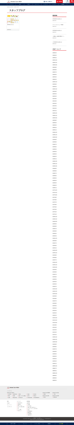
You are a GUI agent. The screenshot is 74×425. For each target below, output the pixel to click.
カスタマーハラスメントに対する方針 (32, 409)
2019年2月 (55, 157)
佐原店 (45, 395)
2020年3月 (55, 126)
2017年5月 (55, 208)
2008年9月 (55, 376)
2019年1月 (55, 160)
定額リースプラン (20, 406)
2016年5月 (55, 234)
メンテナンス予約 (37, 423)
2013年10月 (55, 268)
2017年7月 (55, 203)
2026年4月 (55, 54)
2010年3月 (55, 359)
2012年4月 (55, 309)
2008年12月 (55, 374)
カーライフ (54, 4)
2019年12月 (55, 133)
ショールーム (11, 4)
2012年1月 (55, 316)
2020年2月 (55, 128)
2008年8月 (55, 379)
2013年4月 (55, 282)
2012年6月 (55, 304)
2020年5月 (55, 123)
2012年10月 (55, 294)
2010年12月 (55, 338)
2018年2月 (55, 186)
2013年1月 (55, 287)
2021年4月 (55, 104)
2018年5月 (55, 179)
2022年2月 (55, 97)
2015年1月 (55, 249)
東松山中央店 (15, 398)
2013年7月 (55, 275)
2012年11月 (55, 292)
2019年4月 (55, 152)
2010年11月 (55, 340)
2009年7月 (55, 369)
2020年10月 (55, 119)
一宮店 (54, 395)
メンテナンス (45, 4)
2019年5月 (55, 150)
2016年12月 (55, 217)
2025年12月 (55, 61)
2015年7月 (55, 244)
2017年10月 (55, 196)
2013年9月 (55, 270)
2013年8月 (55, 273)
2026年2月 (55, 58)
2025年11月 (55, 63)
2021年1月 (55, 111)
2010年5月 (55, 355)
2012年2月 (55, 314)
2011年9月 (55, 326)
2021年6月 (55, 99)
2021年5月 (55, 102)
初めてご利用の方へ (48, 1)
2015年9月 (55, 241)
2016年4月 (55, 237)
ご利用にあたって (30, 416)
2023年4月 (55, 87)
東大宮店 (35, 395)
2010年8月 (55, 347)
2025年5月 (55, 75)
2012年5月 (55, 306)
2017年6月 (55, 205)
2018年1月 (55, 188)
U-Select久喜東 (30, 398)
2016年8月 (55, 227)
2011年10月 (55, 323)
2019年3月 (55, 155)
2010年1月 (55, 364)
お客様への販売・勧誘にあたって (32, 408)
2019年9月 (55, 140)
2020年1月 (55, 131)
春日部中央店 (15, 395)
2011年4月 (55, 328)
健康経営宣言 (29, 413)
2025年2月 (55, 80)
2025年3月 (55, 78)
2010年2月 (55, 362)
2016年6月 (55, 232)
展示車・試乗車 (13, 423)
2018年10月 (55, 167)
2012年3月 (55, 311)
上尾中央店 (9, 395)
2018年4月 (55, 181)
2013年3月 (55, 285)
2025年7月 (55, 73)
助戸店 (45, 398)
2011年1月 (55, 335)
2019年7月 (55, 145)
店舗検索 (49, 423)
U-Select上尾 (20, 398)
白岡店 (20, 395)
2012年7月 (55, 302)
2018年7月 (55, 174)
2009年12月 (55, 367)
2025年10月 (55, 66)
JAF (18, 409)
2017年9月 (55, 198)
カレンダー (67, 1)
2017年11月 (55, 193)
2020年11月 (55, 116)
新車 (20, 4)
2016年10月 (55, 222)
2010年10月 (55, 343)
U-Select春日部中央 (36, 398)
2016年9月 (55, 225)
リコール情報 (19, 410)
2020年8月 (55, 121)
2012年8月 (55, 299)
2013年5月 (55, 280)
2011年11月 (55, 321)
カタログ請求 (72, 1)
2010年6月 (55, 352)
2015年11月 (55, 239)
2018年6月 (55, 176)
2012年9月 (55, 297)
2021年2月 (55, 109)
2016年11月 (55, 220)
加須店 (28, 395)
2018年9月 (55, 169)
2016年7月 (55, 229)
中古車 (28, 4)
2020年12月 (55, 114)
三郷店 (9, 398)
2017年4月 (55, 210)
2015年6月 (55, 246)
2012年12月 (55, 290)
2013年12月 (55, 263)
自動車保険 (19, 405)
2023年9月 (55, 85)
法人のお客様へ (30, 407)
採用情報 (59, 1)
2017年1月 (55, 215)
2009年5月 (55, 371)
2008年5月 (55, 381)
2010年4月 (55, 357)
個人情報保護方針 (30, 412)
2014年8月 (55, 258)
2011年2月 (55, 333)
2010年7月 (55, 350)
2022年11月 (55, 90)
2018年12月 (55, 162)
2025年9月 (55, 68)
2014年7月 (55, 261)
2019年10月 (55, 138)
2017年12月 (55, 191)
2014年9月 (55, 256)
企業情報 (62, 4)
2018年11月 (55, 164)
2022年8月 (55, 92)
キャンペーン (37, 4)
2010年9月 (55, 345)
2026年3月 (55, 56)
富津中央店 (55, 398)
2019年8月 (55, 143)
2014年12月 (55, 251)
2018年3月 (55, 184)
